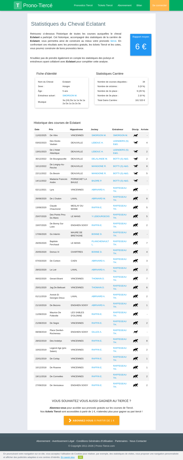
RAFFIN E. (97, 207)
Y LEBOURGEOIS (101, 216)
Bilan (139, 5)
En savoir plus (68, 457)
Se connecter (159, 5)
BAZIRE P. (97, 181)
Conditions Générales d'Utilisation (94, 441)
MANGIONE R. (99, 166)
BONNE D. (97, 234)
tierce (113, 41)
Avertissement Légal (63, 441)
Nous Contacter (138, 441)
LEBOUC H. (97, 142)
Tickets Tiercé (105, 5)
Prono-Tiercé (33, 5)
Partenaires (121, 441)
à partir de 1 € (92, 421)
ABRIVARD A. (98, 189)
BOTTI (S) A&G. (121, 159)
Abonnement (124, 5)
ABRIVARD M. (99, 198)
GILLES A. (97, 332)
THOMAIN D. (98, 278)
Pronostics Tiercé (83, 5)
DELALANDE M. (100, 159)
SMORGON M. (70, 95)
